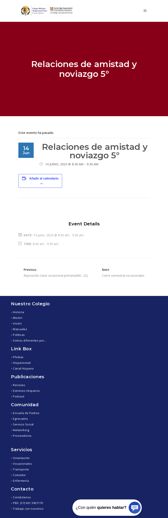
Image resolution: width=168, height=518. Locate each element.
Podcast (18, 396)
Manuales (20, 329)
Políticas (19, 335)
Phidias (18, 357)
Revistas (19, 385)
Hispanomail (22, 363)
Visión (17, 323)
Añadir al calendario (44, 178)
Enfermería (21, 481)
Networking (21, 430)
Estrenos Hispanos (26, 391)
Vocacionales (22, 464)
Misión (17, 318)
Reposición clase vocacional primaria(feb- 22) (56, 275)
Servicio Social (23, 424)
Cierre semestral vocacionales (123, 275)
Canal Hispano (23, 368)
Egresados (20, 419)
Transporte (21, 469)
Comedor (19, 475)
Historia (18, 312)
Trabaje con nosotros (28, 509)
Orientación (21, 458)
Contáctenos (22, 497)
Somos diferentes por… (30, 340)
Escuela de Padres (26, 413)
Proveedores (22, 436)
